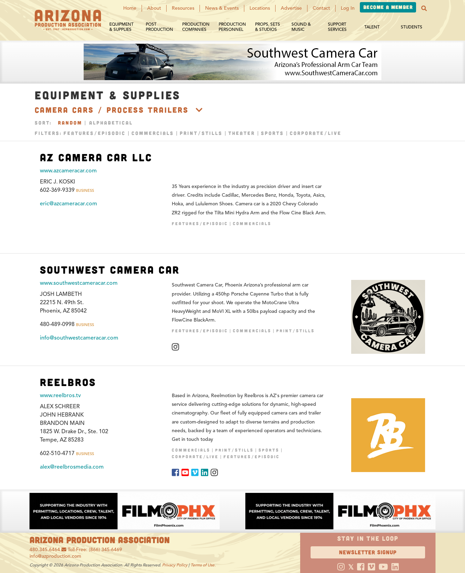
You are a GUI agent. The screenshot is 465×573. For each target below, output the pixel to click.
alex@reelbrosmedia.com (72, 466)
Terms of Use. (203, 564)
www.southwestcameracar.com (79, 283)
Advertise (291, 8)
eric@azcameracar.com (68, 203)
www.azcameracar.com (68, 170)
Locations (260, 8)
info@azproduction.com (55, 556)
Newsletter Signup (368, 552)
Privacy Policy (174, 564)
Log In (348, 8)
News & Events (222, 8)
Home (129, 8)
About (154, 8)
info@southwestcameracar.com (79, 337)
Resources (183, 8)
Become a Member (388, 7)
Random (70, 123)
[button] (424, 8)
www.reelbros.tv (60, 395)
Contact (321, 8)
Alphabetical (111, 123)
